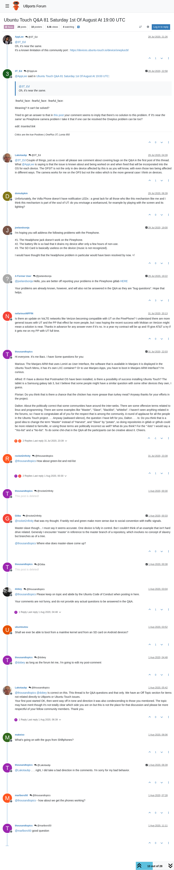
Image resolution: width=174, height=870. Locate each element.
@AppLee (30, 71)
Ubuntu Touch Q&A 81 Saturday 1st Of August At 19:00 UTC (72, 76)
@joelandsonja (42, 276)
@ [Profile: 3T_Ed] (20, 42)
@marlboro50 (42, 825)
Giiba (18, 515)
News (9, 27)
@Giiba (39, 564)
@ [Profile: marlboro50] (23, 830)
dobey (18, 589)
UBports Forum (34, 6)
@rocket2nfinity (43, 491)
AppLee (19, 36)
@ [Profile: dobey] (20, 662)
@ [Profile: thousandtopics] (25, 461)
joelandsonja (22, 227)
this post (59, 115)
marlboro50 (21, 795)
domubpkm (21, 193)
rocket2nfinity (22, 456)
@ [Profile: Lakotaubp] (22, 770)
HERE (124, 281)
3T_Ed (18, 71)
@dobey (40, 657)
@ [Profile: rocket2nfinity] (24, 520)
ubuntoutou (21, 627)
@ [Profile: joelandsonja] (24, 281)
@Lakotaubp (42, 765)
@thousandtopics (42, 456)
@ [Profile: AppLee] (21, 76)
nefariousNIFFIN (24, 313)
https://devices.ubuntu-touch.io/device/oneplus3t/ (99, 50)
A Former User (23, 276)
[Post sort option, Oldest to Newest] (140, 27)
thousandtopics (24, 351)
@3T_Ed (31, 37)
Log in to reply (160, 27)
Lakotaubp (21, 155)
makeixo (19, 734)
